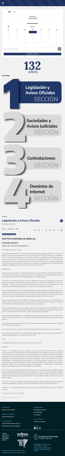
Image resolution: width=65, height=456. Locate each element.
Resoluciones (10, 229)
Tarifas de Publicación (8, 416)
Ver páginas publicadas (8, 234)
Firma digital (37, 415)
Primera (4, 229)
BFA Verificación (38, 412)
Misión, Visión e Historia (8, 410)
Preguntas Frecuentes (39, 421)
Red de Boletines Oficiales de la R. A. (11, 423)
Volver (4, 216)
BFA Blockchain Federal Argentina (11, 426)
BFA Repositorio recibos (40, 410)
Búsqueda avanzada (32, 54)
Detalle (17, 229)
